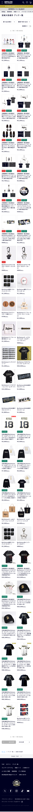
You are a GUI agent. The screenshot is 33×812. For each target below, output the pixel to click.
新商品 (3, 11)
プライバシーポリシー (7, 799)
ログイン (8, 764)
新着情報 (14, 771)
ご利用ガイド (26, 768)
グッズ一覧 (15, 764)
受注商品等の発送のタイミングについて (16, 6)
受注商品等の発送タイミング (9, 775)
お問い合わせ (22, 775)
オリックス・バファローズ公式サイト (11, 802)
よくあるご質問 (6, 771)
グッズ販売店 (22, 771)
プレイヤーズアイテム (7, 768)
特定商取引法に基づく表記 (22, 799)
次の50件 (21, 742)
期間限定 (9, 11)
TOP (3, 764)
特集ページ (17, 11)
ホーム (3, 752)
